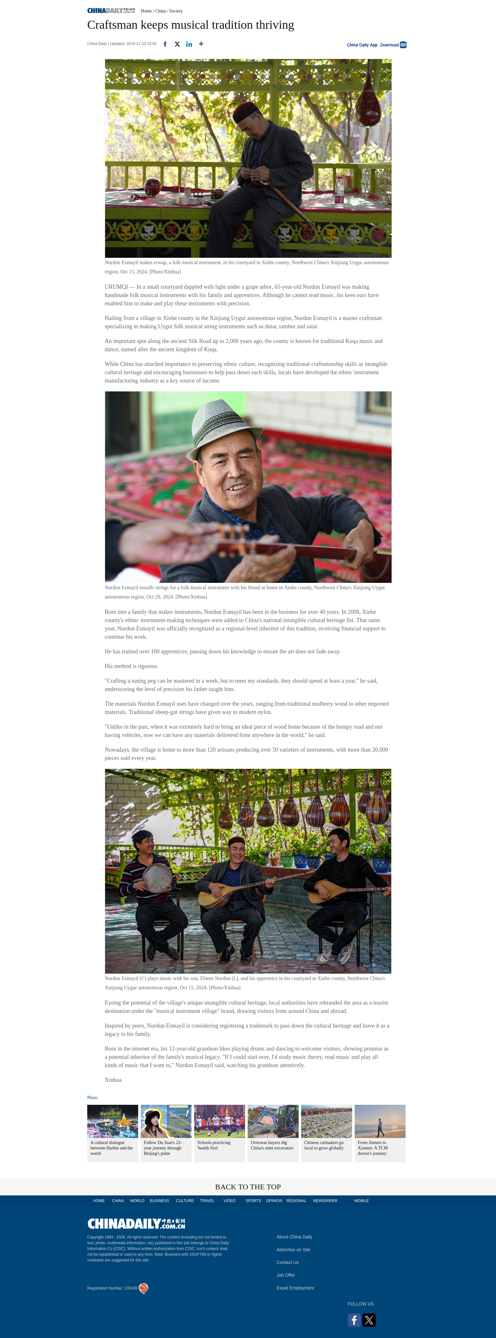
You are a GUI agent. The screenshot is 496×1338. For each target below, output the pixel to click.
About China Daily (294, 1236)
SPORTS (253, 1201)
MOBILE (361, 1201)
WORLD (137, 1201)
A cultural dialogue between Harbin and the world (111, 1148)
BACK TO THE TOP (248, 1187)
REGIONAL (296, 1201)
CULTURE (185, 1201)
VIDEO (229, 1201)
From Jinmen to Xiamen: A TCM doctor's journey (373, 1148)
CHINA (118, 1201)
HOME (99, 1201)
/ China (159, 11)
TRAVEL (207, 1201)
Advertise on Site (293, 1249)
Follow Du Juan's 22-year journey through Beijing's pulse (163, 1148)
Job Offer (286, 1275)
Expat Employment (295, 1287)
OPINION (274, 1201)
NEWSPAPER (325, 1201)
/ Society (175, 11)
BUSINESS (159, 1201)
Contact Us (288, 1262)
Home (146, 11)
